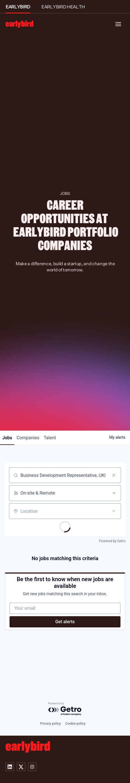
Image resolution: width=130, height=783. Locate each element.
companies (28, 437)
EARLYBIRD (18, 7)
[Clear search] (114, 475)
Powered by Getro (112, 541)
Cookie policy (75, 724)
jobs (7, 437)
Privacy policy (50, 724)
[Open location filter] (114, 511)
